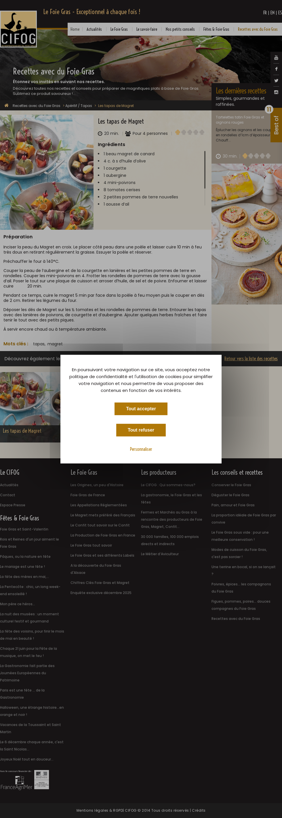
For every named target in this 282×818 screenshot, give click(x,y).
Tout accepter (141, 408)
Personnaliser (141, 449)
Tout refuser (141, 429)
